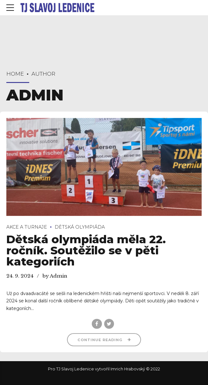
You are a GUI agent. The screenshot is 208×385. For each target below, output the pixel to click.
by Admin (55, 276)
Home (15, 74)
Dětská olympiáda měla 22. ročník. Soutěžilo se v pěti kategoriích (86, 251)
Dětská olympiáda (80, 227)
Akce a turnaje (26, 227)
